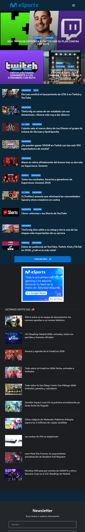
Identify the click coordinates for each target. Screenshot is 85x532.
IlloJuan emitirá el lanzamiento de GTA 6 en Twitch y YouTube (51, 96)
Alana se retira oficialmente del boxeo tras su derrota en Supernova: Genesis (52, 164)
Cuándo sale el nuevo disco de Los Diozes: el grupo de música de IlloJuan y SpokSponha (51, 130)
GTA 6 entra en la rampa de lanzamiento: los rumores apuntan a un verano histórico (48, 319)
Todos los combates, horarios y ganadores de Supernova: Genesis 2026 (46, 182)
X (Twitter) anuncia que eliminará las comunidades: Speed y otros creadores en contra (50, 199)
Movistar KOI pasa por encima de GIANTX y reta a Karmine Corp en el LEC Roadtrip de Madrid (51, 472)
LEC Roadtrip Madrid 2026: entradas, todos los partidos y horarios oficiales (49, 336)
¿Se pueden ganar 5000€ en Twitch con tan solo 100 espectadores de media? (51, 147)
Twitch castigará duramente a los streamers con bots (21, 75)
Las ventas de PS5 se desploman (41, 436)
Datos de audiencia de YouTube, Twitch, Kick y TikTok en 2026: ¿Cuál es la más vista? (51, 248)
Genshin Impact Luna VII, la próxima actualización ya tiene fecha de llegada (52, 404)
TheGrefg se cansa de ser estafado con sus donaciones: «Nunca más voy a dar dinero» (45, 113)
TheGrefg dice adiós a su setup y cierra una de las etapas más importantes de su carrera (49, 231)
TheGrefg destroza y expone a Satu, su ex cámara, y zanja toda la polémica (64, 74)
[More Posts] (42, 259)
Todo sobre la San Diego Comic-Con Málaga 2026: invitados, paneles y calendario (50, 387)
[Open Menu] (73, 5)
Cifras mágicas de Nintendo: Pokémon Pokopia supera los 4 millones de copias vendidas (49, 421)
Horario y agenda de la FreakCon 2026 (45, 351)
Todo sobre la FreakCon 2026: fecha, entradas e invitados (49, 370)
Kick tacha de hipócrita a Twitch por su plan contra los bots (43, 42)
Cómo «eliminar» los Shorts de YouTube (44, 214)
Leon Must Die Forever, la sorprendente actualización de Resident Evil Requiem (45, 455)
